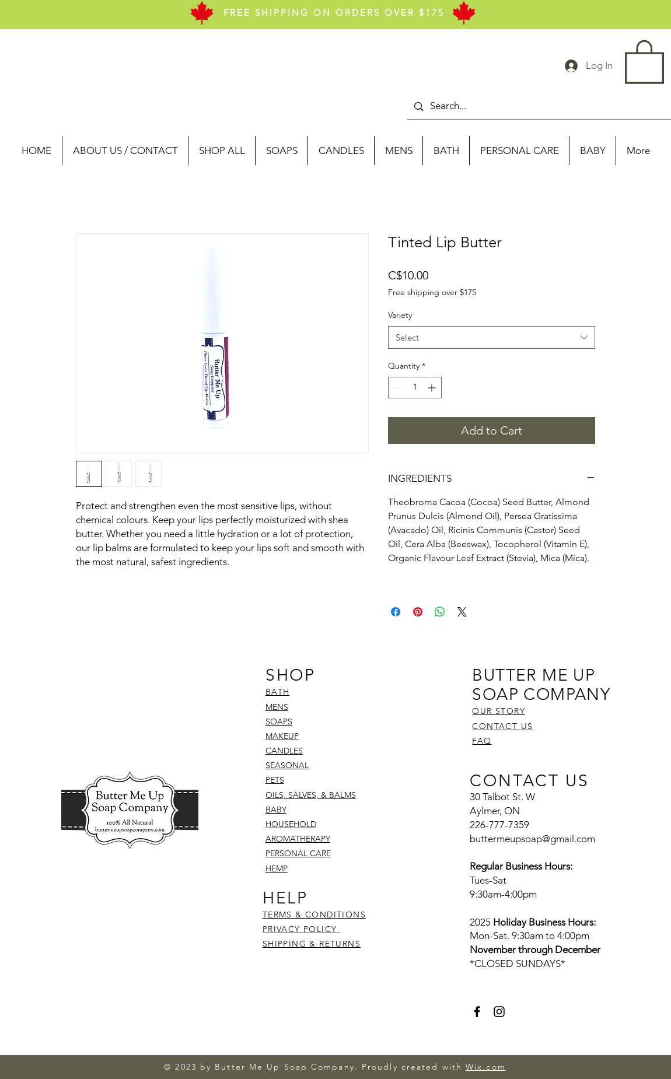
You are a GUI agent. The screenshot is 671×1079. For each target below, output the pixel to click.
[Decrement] (397, 387)
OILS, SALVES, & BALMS (310, 795)
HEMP (276, 868)
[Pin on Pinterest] (418, 612)
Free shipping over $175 (432, 292)
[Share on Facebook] (396, 612)
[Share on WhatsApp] (440, 612)
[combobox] (491, 337)
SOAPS (278, 721)
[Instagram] (499, 1011)
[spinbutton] (414, 387)
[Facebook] (477, 1011)
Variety (400, 315)
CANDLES (284, 750)
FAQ (481, 740)
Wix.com (486, 1067)
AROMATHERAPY (297, 838)
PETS (274, 780)
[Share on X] (462, 612)
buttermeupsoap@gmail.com (532, 839)
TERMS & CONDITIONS (314, 914)
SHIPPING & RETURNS (312, 943)
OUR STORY (498, 711)
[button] (644, 60)
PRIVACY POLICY (301, 929)
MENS (276, 707)
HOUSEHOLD (290, 824)
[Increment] (432, 387)
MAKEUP (282, 736)
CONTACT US (502, 726)
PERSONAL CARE (298, 853)
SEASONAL (287, 765)
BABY (275, 809)
